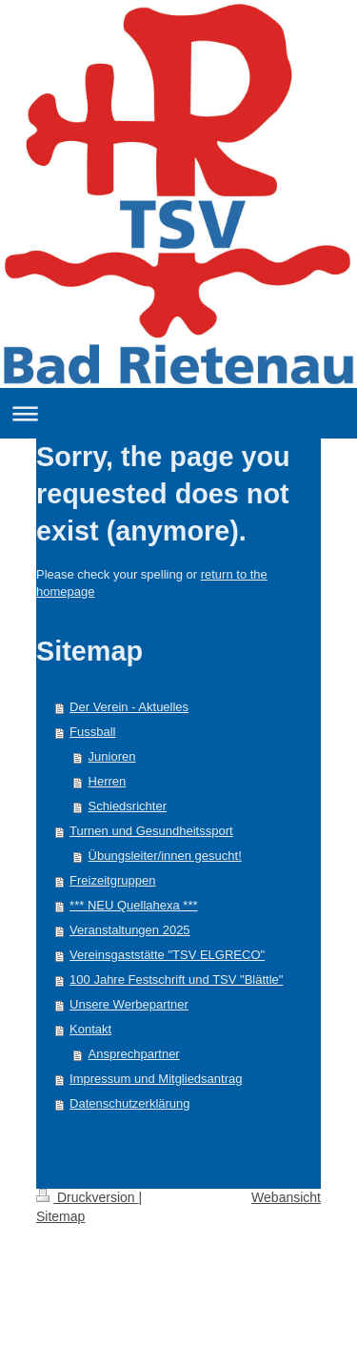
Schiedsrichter (128, 806)
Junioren (112, 756)
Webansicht (286, 1197)
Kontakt (90, 1029)
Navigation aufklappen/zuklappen (178, 413)
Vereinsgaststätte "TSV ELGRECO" (167, 955)
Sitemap (60, 1216)
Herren (108, 781)
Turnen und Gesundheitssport (151, 831)
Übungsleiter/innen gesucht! (165, 855)
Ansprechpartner (134, 1054)
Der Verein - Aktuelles (128, 707)
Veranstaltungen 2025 (129, 930)
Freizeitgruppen (112, 880)
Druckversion (87, 1197)
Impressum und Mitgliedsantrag (155, 1078)
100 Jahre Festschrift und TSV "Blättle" (176, 979)
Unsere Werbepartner (128, 1004)
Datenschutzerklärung (129, 1103)
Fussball (92, 731)
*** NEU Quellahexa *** (133, 905)
